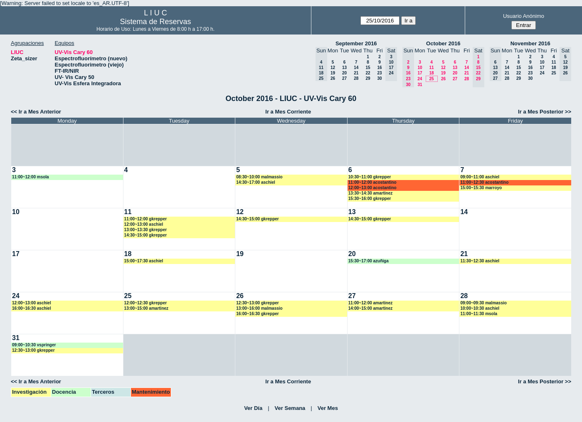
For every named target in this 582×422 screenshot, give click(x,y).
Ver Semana (290, 408)
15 (367, 67)
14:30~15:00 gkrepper (145, 235)
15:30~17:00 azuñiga (368, 261)
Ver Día (253, 408)
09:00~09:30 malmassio (483, 303)
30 (379, 78)
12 (332, 67)
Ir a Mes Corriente (288, 112)
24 (419, 79)
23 (379, 73)
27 (344, 78)
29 (367, 78)
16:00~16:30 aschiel (31, 308)
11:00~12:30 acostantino (484, 182)
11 (431, 67)
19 (332, 73)
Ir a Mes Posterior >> (544, 112)
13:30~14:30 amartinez (370, 193)
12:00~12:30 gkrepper (145, 303)
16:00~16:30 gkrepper (257, 313)
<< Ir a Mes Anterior (36, 112)
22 (367, 73)
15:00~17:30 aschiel (143, 261)
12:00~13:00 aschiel (143, 224)
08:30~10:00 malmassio (259, 177)
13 (344, 67)
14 (356, 67)
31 (419, 84)
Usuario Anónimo (523, 16)
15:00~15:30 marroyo (481, 187)
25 (431, 79)
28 (356, 78)
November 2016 (530, 43)
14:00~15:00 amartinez (370, 308)
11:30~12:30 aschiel (479, 261)
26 (332, 78)
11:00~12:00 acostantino (372, 182)
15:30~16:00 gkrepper (369, 198)
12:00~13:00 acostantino (372, 187)
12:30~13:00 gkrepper (257, 303)
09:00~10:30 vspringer (34, 345)
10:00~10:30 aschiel (479, 308)
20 (344, 73)
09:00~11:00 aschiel (479, 177)
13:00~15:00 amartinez (146, 308)
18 (431, 73)
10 (419, 67)
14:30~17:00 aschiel (255, 182)
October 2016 (443, 43)
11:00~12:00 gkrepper (145, 219)
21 (356, 73)
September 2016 (356, 43)
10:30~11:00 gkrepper (369, 177)
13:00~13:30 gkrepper (145, 229)
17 (419, 73)
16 (379, 67)
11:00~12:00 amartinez (370, 303)
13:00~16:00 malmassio (259, 308)
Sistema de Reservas (155, 21)
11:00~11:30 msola (478, 313)
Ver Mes (328, 408)
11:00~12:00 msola (30, 177)
